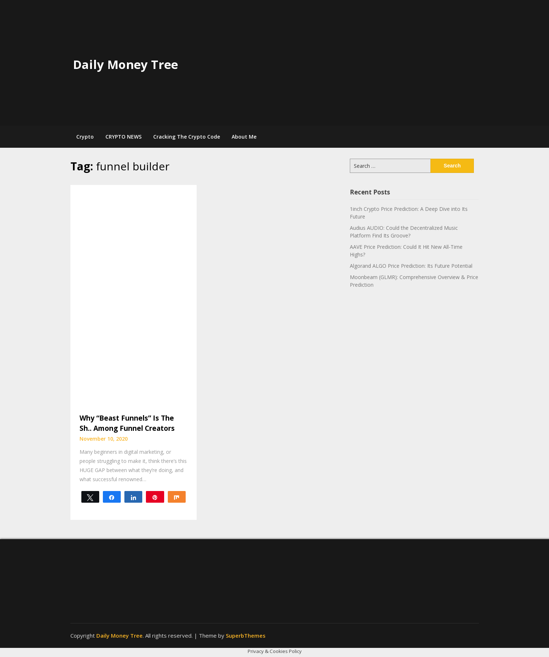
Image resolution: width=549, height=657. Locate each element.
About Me (244, 136)
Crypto (85, 136)
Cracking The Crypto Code (186, 136)
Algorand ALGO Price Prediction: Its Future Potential (411, 265)
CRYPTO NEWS (123, 136)
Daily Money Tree (125, 64)
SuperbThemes (246, 635)
